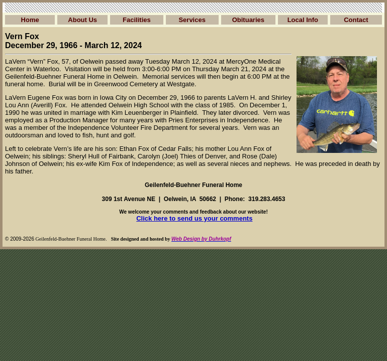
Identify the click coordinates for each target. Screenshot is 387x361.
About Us (82, 20)
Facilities (137, 20)
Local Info (302, 20)
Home (30, 20)
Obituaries (248, 20)
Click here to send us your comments (194, 218)
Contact (356, 20)
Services (192, 20)
